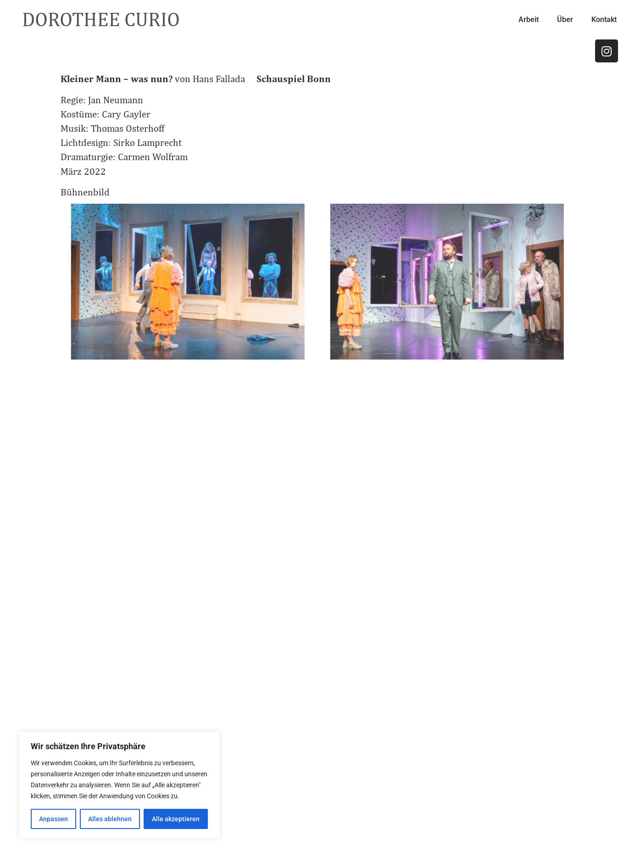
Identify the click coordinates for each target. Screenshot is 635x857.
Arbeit (528, 19)
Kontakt (604, 19)
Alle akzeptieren (176, 819)
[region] (119, 785)
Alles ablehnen (110, 819)
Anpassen (53, 819)
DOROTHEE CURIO (101, 19)
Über (565, 19)
